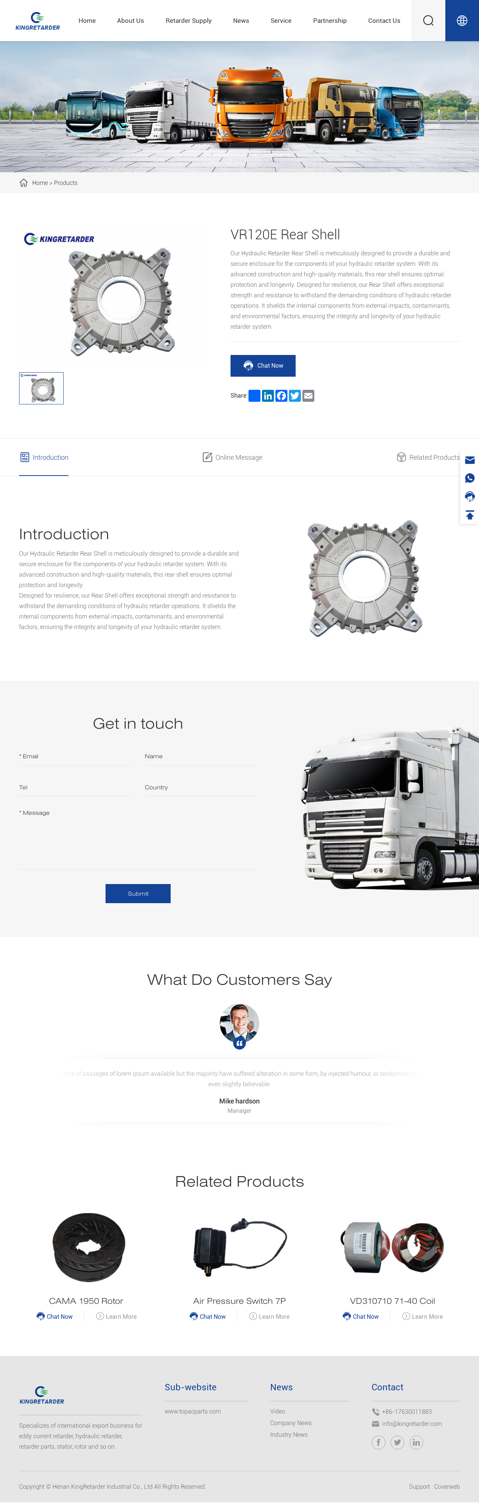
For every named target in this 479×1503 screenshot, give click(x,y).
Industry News (289, 1435)
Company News (291, 1423)
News (241, 20)
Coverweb (447, 1487)
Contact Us (384, 20)
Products (65, 182)
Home (87, 20)
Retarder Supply (189, 20)
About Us (130, 20)
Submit (138, 894)
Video (277, 1412)
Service (281, 20)
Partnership (330, 20)
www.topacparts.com (193, 1412)
